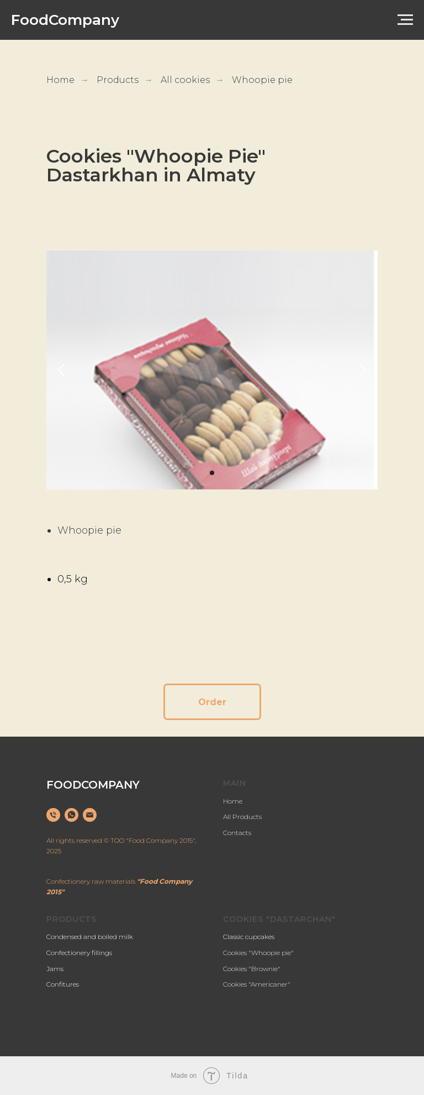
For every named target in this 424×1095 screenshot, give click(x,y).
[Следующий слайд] (363, 370)
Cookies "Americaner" (256, 984)
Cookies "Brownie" (251, 968)
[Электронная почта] (90, 815)
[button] (212, 702)
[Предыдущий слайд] (61, 370)
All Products (242, 816)
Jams (54, 968)
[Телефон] (53, 815)
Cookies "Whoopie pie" (258, 952)
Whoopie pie (262, 80)
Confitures (62, 984)
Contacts (237, 832)
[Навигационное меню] (405, 19)
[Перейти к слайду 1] (212, 473)
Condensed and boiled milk (89, 936)
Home (60, 80)
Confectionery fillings (79, 952)
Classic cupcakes (248, 936)
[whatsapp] (71, 815)
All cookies (185, 80)
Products (118, 80)
